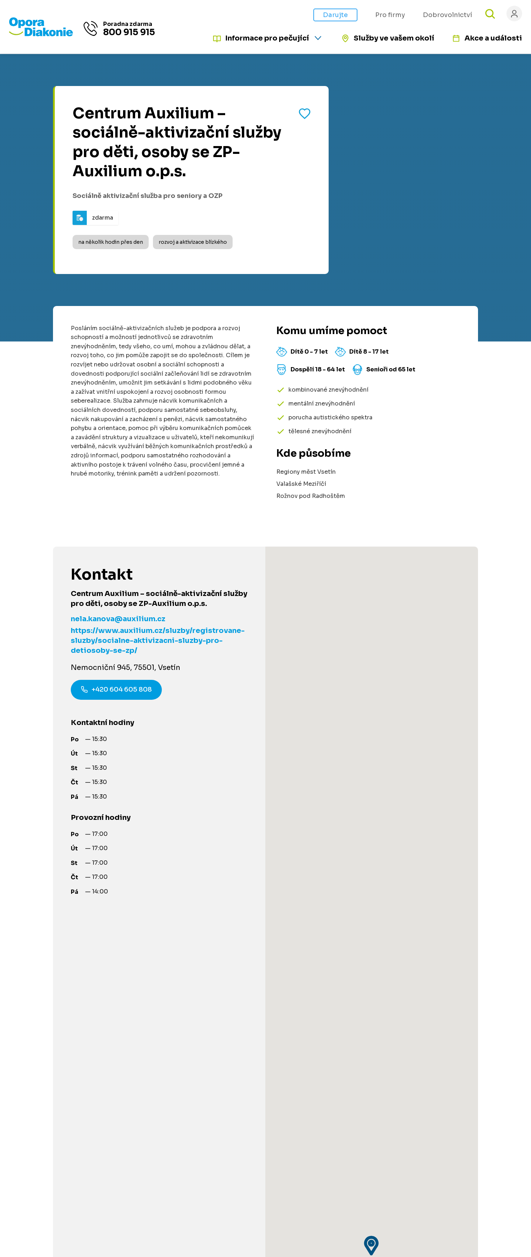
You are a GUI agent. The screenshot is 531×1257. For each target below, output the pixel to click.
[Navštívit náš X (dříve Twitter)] (470, 1088)
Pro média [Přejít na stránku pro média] (314, 1105)
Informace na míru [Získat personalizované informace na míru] (66, 1045)
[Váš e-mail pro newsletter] (446, 1035)
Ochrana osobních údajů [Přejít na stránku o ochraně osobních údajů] (286, 1203)
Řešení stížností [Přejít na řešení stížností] (323, 1131)
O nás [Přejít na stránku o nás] (308, 1066)
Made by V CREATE (344, 1203)
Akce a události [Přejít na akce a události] (493, 38)
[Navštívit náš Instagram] (451, 1088)
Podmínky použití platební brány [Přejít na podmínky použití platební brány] (345, 1118)
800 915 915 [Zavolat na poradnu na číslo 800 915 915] (129, 32)
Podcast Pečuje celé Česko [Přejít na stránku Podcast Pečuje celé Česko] (339, 1053)
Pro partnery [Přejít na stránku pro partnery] (212, 1092)
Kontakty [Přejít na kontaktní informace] (312, 1079)
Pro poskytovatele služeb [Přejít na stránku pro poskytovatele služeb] (336, 1008)
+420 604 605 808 (116, 690)
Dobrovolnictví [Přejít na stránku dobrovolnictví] (216, 1066)
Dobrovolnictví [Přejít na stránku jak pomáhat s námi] (447, 15)
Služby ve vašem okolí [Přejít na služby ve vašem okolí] (394, 38)
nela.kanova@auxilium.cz (118, 618)
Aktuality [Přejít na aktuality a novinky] (312, 1092)
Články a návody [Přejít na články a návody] (218, 995)
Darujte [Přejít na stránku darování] (335, 15)
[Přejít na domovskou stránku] (41, 34)
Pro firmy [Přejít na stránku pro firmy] (390, 15)
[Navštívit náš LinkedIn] (431, 1088)
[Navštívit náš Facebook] (412, 1088)
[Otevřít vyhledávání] (490, 14)
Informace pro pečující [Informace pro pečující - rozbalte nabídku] (267, 38)
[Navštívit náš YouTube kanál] (490, 1088)
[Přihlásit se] (514, 13)
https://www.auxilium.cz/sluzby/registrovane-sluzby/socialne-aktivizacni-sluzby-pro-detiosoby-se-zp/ (158, 640)
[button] (371, 719)
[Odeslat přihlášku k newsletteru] (499, 1035)
